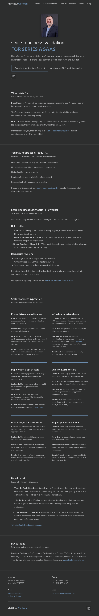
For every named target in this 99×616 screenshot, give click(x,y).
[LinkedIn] (13, 76)
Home (37, 3)
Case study (38, 407)
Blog (89, 3)
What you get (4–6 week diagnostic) (66, 68)
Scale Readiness (50, 3)
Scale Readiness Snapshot (58, 130)
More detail (50, 280)
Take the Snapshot (68, 3)
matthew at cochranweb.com (63, 593)
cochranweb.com (14, 596)
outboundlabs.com (15, 593)
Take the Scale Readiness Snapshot (30, 68)
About (81, 3)
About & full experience (73, 560)
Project (79, 341)
